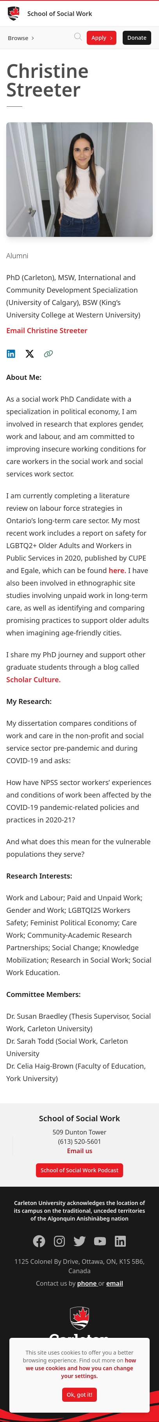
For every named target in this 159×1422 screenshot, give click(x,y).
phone (87, 1283)
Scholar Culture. (33, 679)
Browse (18, 38)
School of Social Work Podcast (79, 1170)
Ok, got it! (79, 1394)
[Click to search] (78, 38)
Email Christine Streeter (47, 330)
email (114, 1283)
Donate (136, 37)
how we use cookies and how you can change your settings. (81, 1368)
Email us (80, 1151)
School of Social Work (59, 14)
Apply (98, 37)
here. (117, 570)
